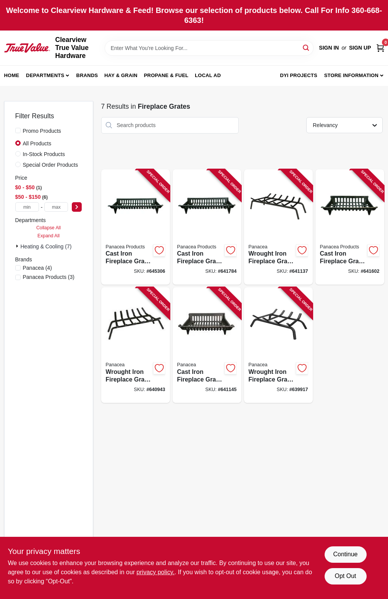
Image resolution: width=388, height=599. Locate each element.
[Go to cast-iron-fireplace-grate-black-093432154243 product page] (349, 227)
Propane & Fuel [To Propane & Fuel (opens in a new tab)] (166, 75)
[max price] (56, 207)
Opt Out (345, 576)
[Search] (306, 47)
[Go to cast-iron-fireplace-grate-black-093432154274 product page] (207, 227)
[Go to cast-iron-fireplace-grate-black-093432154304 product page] (135, 227)
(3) (48, 277)
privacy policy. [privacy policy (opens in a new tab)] (156, 572)
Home (11, 75)
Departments (45, 75)
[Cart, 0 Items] (380, 48)
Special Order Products (50, 165)
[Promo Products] (18, 130)
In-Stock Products (44, 154)
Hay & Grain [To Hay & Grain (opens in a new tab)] (120, 75)
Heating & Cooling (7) (46, 246)
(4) (37, 268)
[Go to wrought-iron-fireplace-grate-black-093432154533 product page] (278, 227)
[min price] (27, 207)
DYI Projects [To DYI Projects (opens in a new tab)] (298, 75)
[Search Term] (209, 48)
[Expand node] (17, 246)
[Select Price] (77, 207)
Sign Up (360, 48)
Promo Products (42, 131)
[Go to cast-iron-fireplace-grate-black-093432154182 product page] (207, 345)
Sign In (329, 48)
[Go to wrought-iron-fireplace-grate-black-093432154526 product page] (135, 345)
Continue (345, 554)
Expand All (48, 235)
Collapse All (48, 227)
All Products (37, 143)
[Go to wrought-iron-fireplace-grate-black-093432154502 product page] (278, 345)
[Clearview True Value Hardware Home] (27, 47)
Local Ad (208, 75)
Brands (87, 75)
